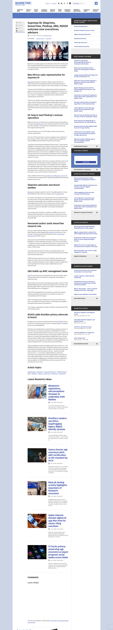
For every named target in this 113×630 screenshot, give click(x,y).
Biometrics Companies (68, 10)
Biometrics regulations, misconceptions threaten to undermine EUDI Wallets (56, 392)
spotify (70, 3)
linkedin (61, 3)
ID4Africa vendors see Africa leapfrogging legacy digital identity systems (57, 424)
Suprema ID (31, 82)
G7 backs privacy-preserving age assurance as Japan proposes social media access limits (58, 552)
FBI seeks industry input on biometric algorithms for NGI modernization (85, 103)
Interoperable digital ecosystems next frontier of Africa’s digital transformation (85, 186)
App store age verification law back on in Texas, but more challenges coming (85, 115)
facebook (67, 3)
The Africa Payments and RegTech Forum (86, 314)
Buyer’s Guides (36, 10)
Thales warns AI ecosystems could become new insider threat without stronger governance (84, 133)
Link (19, 28)
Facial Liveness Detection (81, 46)
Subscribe (54, 3)
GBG (29, 275)
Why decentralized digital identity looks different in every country (84, 227)
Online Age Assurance (80, 42)
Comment (21, 31)
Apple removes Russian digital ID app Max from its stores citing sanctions (57, 521)
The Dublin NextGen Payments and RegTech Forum (86, 321)
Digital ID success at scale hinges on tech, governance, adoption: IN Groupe (85, 245)
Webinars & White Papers (77, 10)
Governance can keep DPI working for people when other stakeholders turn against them (85, 96)
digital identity (61, 372)
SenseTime (52, 232)
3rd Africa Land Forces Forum (86, 327)
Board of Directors (50, 372)
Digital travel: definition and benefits (85, 294)
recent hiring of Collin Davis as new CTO (55, 176)
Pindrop (40, 124)
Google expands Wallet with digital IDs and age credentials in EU (86, 75)
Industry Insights (52, 10)
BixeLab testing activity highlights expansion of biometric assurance (57, 488)
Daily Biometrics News (80, 146)
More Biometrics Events (81, 343)
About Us (48, 3)
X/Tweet (20, 25)
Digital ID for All (28, 10)
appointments (32, 372)
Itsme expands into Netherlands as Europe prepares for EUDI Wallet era (85, 121)
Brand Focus (60, 10)
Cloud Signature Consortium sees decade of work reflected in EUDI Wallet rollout (84, 109)
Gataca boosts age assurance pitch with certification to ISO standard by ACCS (58, 455)
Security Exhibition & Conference (86, 333)
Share (20, 22)
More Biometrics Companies (82, 169)
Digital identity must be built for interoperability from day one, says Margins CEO (84, 89)
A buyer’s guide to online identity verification (84, 276)
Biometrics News (20, 10)
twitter (64, 3)
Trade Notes (48, 38)
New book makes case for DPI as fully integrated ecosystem (85, 251)
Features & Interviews (44, 10)
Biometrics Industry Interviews (83, 212)
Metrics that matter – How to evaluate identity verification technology (85, 289)
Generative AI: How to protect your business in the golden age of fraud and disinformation (85, 283)
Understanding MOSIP (80, 26)
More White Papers (79, 298)
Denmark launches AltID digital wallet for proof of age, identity (85, 127)
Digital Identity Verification (82, 34)
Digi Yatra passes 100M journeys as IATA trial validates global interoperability (84, 140)
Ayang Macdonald (47, 35)
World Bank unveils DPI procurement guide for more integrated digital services (85, 239)
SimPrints (55, 373)
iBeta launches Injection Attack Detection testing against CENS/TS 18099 (84, 69)
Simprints (30, 192)
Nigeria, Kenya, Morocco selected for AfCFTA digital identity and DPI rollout (85, 232)
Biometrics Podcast (96, 10)
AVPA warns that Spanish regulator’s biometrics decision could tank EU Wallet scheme (85, 82)
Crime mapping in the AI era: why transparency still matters (84, 193)
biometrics (40, 372)
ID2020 (60, 321)
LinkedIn (58, 194)
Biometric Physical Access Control (84, 30)
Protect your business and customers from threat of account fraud (85, 271)
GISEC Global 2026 (86, 339)
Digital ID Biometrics (80, 256)
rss (58, 3)
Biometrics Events (87, 10)
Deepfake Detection (80, 38)
